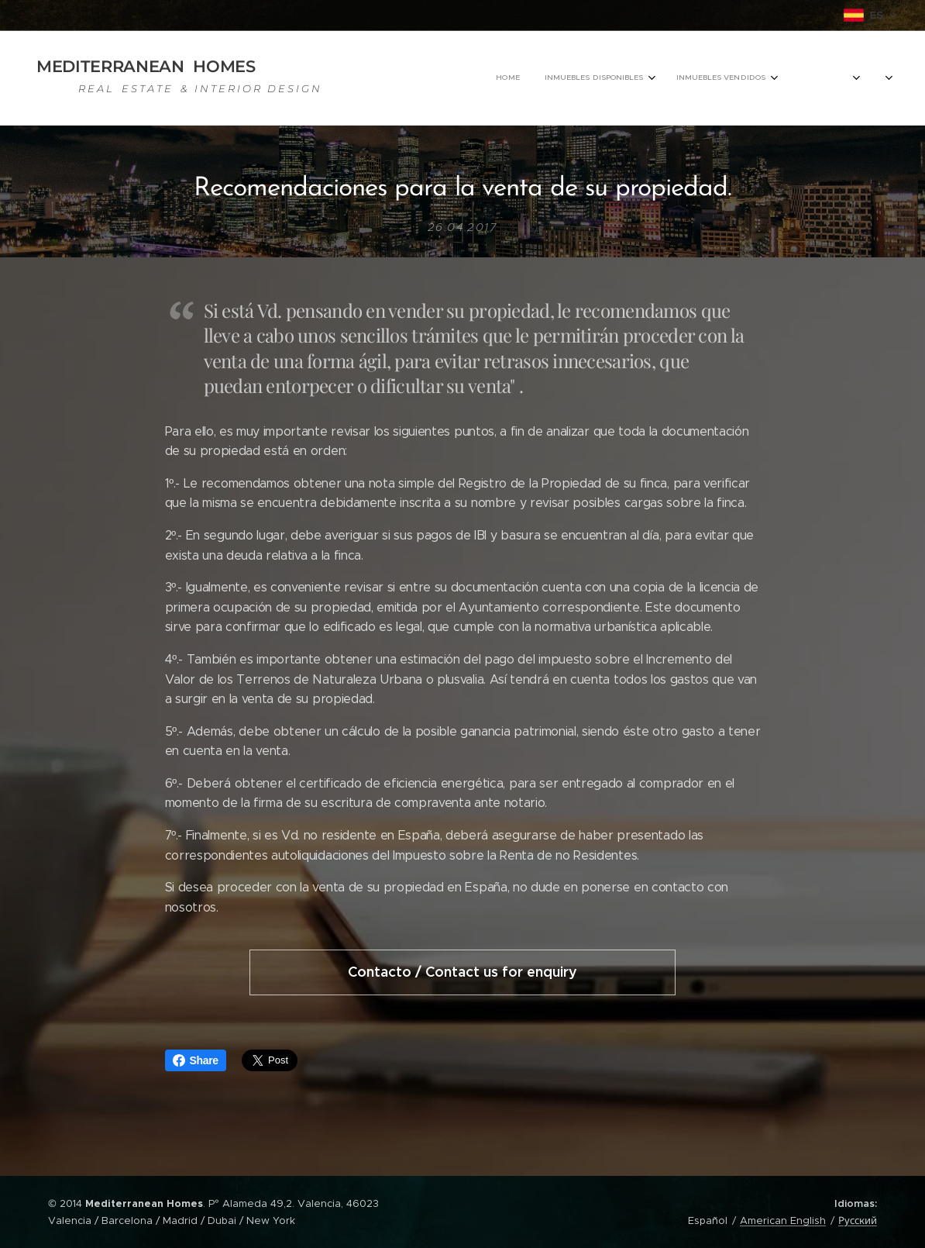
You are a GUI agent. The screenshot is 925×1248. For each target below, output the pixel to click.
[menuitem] (550, 78)
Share (195, 1060)
